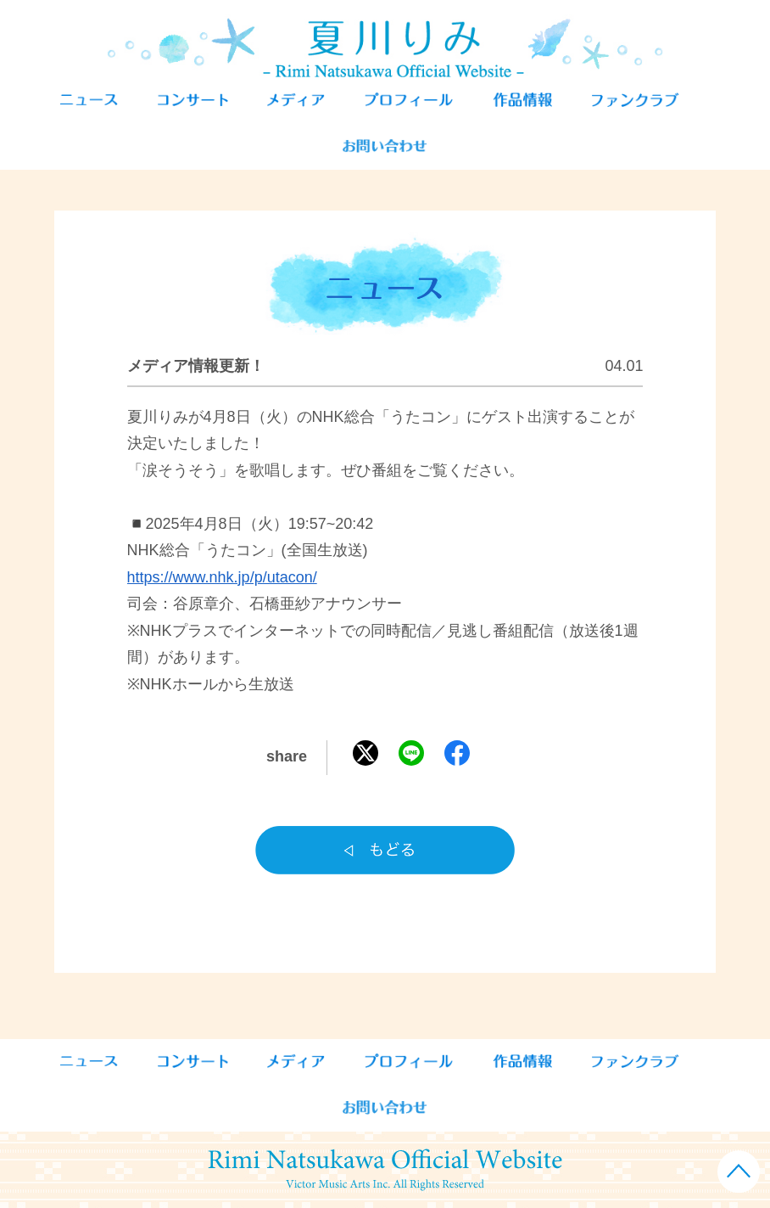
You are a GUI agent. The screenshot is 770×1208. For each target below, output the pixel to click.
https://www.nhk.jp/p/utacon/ (222, 577)
